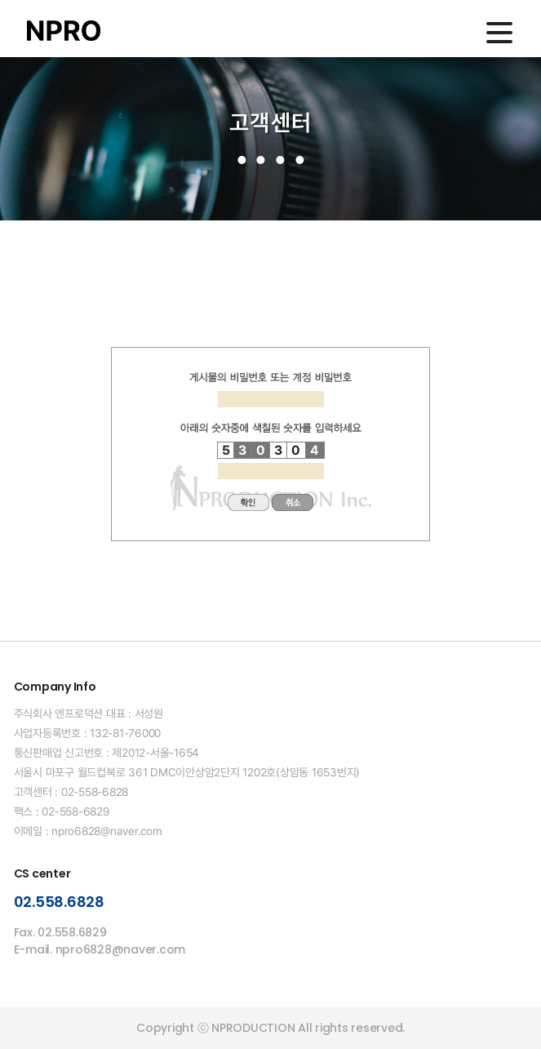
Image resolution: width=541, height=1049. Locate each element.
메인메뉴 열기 (499, 32)
